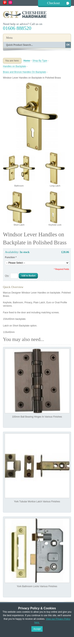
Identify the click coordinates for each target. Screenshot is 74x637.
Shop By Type (39, 60)
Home (26, 60)
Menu (9, 37)
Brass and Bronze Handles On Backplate (24, 72)
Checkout (53, 3)
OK (68, 44)
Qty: (7, 275)
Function (11, 257)
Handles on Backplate (14, 66)
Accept (37, 629)
